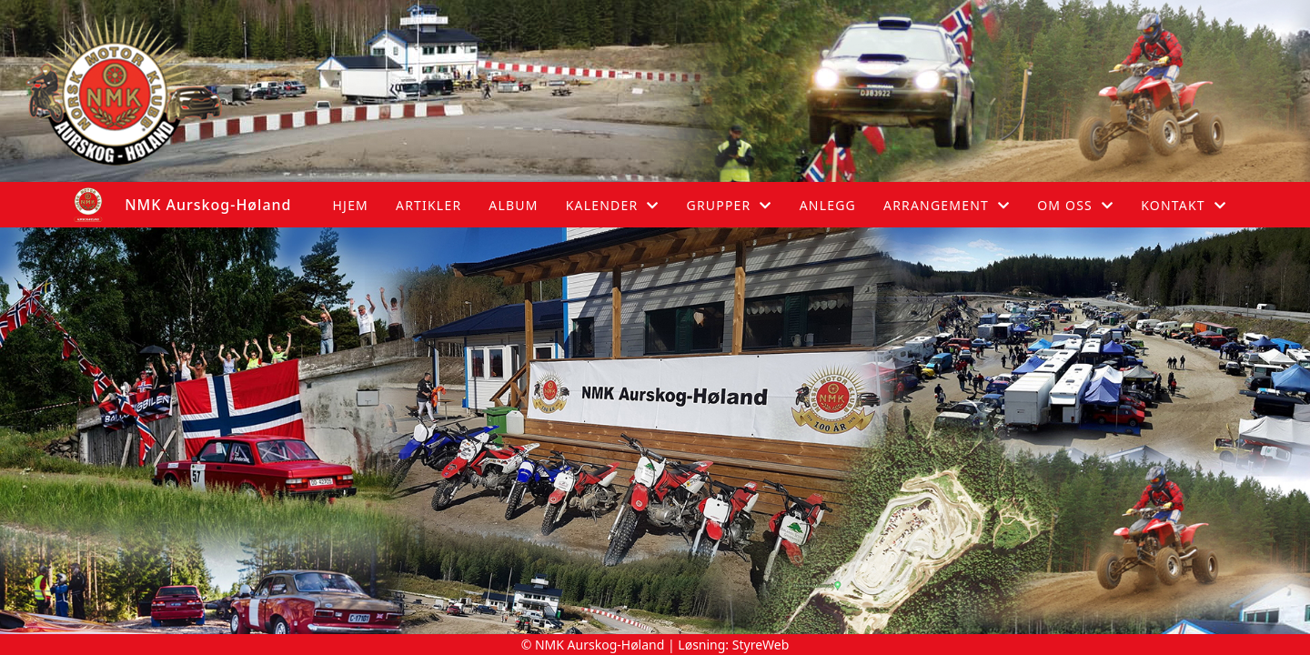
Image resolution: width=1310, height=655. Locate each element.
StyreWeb (761, 644)
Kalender (613, 205)
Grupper (729, 205)
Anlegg (828, 205)
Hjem (350, 205)
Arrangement (946, 205)
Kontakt (1183, 205)
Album (513, 205)
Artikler (428, 205)
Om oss (1075, 205)
